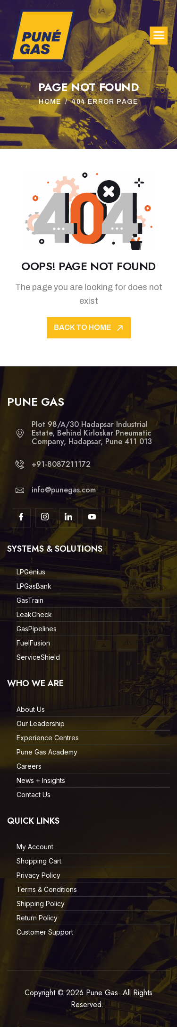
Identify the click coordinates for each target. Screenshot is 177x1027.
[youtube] (92, 518)
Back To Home (89, 328)
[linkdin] (68, 518)
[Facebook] (21, 518)
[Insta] (44, 518)
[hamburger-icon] (159, 36)
